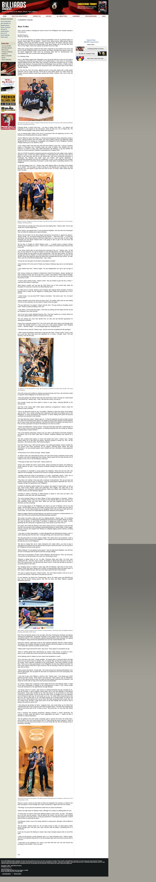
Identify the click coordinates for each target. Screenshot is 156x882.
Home (4, 16)
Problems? (5, 53)
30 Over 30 (4, 29)
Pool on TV (4, 33)
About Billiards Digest (19, 16)
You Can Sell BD (6, 46)
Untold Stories (5, 31)
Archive (48, 16)
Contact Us (37, 16)
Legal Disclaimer (6, 873)
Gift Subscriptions (7, 48)
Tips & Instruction (6, 21)
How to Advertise (6, 59)
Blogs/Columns (5, 25)
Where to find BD (6, 55)
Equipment (76, 16)
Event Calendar (5, 35)
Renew (3, 57)
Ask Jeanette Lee (6, 23)
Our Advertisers (91, 16)
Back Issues (5, 49)
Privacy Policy (17, 873)
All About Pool (62, 16)
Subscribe (5, 43)
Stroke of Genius (5, 27)
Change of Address (7, 51)
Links (104, 16)
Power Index (4, 37)
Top (19, 854)
